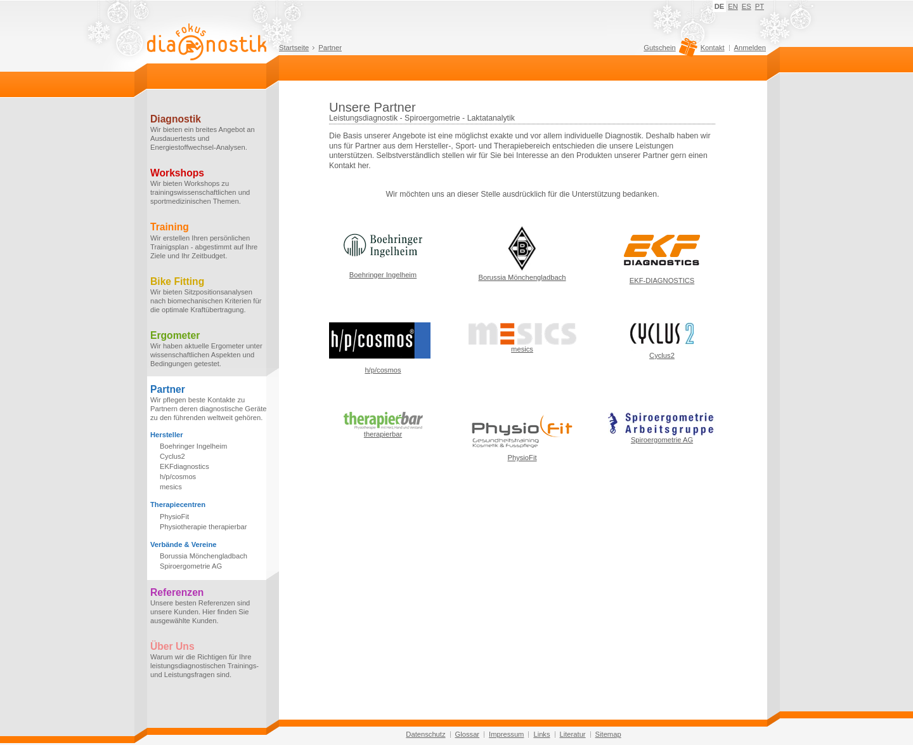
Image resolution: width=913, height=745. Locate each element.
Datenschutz (425, 734)
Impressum (506, 734)
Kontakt (713, 47)
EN (733, 6)
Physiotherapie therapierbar (203, 527)
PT (759, 6)
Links (541, 734)
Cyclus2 (172, 456)
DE (720, 6)
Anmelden (750, 47)
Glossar (467, 734)
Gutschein (669, 50)
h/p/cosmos (178, 476)
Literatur (573, 734)
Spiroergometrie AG (191, 566)
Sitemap (608, 734)
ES (746, 6)
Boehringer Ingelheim (193, 446)
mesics (171, 487)
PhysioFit (174, 516)
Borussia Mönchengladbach (203, 556)
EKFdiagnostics (184, 466)
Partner (330, 47)
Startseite (294, 47)
